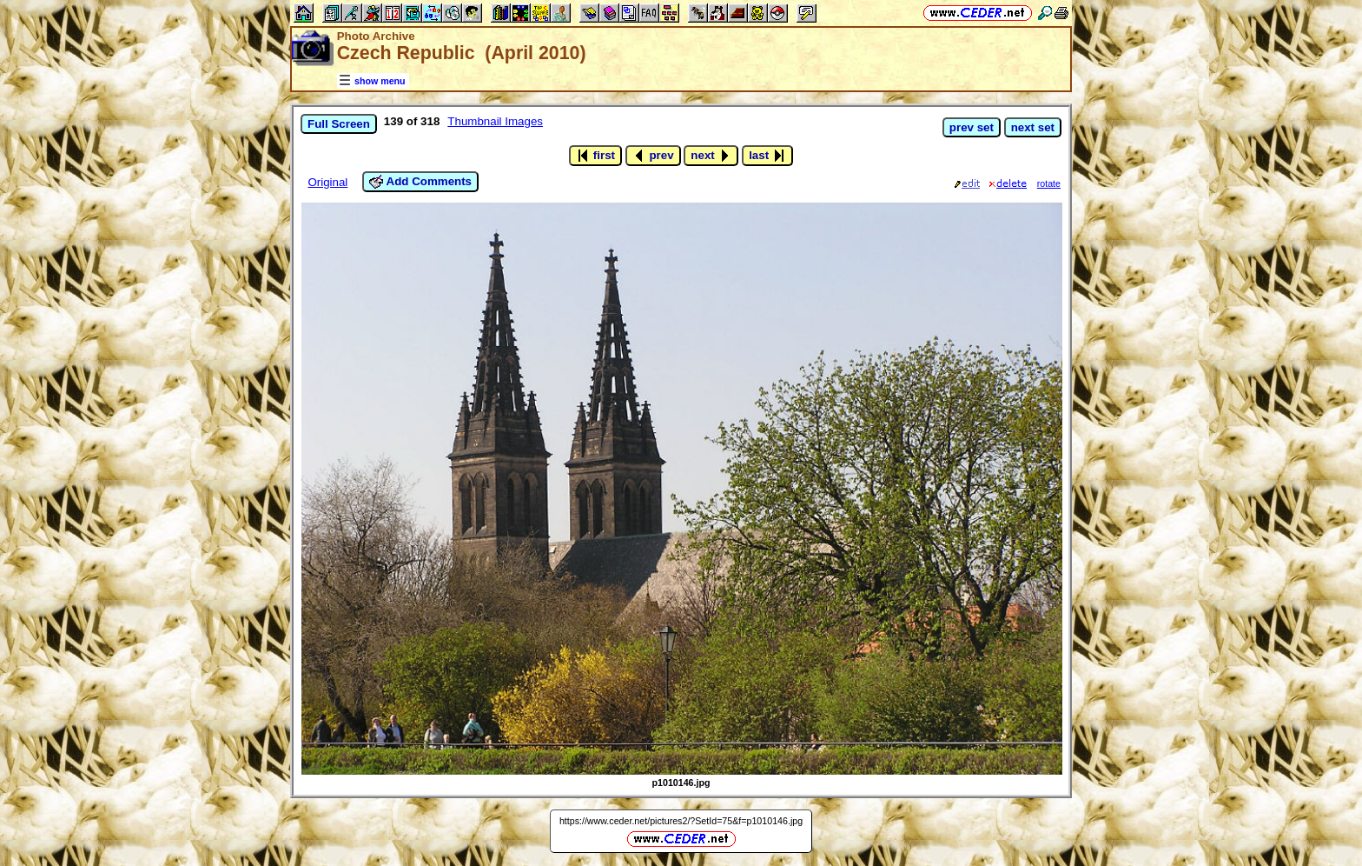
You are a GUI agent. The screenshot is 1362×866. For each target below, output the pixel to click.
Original (327, 182)
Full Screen (338, 123)
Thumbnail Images (495, 121)
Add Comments (420, 182)
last (767, 156)
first (595, 156)
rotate (1049, 183)
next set (1033, 127)
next (711, 156)
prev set (971, 127)
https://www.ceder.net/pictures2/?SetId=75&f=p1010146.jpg (681, 821)
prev (653, 156)
